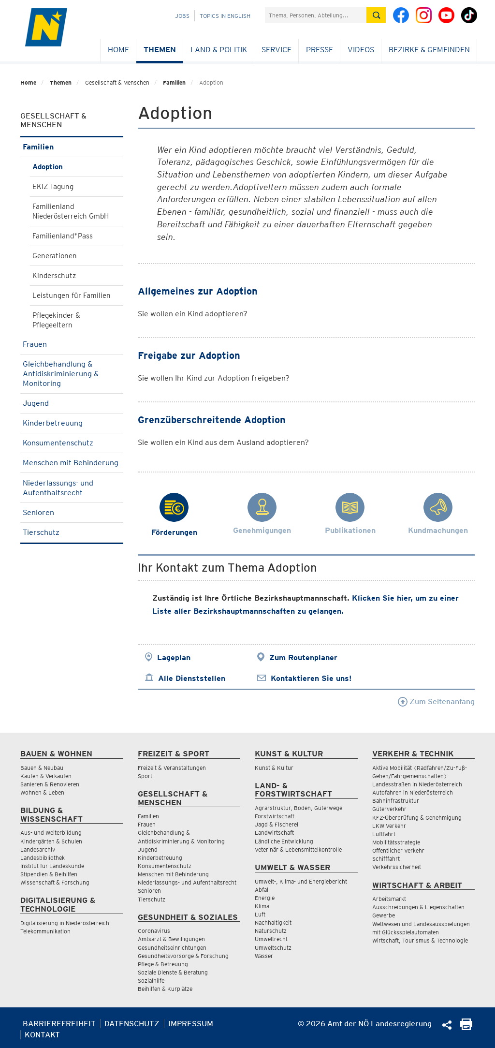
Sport (145, 776)
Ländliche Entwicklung (284, 841)
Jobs (182, 15)
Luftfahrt (383, 834)
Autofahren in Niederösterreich (412, 792)
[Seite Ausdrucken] (466, 1027)
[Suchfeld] (315, 15)
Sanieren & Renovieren (49, 784)
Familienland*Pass (62, 236)
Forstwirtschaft (274, 816)
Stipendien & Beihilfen (48, 874)
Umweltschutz (273, 947)
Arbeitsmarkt (389, 898)
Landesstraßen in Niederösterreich (417, 784)
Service (276, 49)
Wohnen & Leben (42, 792)
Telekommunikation (45, 931)
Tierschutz (72, 532)
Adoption (47, 166)
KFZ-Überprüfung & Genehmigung (417, 817)
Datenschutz (132, 1023)
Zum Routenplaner (303, 657)
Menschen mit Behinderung (72, 465)
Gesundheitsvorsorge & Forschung (183, 955)
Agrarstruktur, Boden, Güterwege (298, 808)
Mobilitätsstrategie (396, 842)
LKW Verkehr (389, 825)
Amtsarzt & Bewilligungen (171, 939)
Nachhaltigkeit (273, 922)
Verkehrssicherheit (396, 867)
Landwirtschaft (274, 832)
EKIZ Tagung (52, 186)
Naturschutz (271, 930)
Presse (319, 49)
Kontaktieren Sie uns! (311, 678)
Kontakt (42, 1034)
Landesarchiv (37, 849)
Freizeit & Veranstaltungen (172, 767)
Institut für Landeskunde (52, 866)
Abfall (262, 889)
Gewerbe (383, 915)
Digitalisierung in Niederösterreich (64, 923)
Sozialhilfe (151, 980)
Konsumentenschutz (72, 442)
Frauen (72, 344)
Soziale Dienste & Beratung (173, 972)
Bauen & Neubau (41, 767)
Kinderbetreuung (72, 423)
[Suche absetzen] (376, 15)
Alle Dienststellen (191, 678)
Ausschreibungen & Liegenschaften (418, 907)
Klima (262, 906)
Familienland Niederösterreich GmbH (70, 211)
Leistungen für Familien (71, 295)
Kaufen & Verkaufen (46, 776)
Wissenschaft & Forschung (54, 882)
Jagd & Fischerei (276, 824)
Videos (361, 49)
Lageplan (173, 657)
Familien (174, 82)
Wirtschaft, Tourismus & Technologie (420, 940)
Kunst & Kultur (274, 767)
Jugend (72, 403)
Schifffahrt (386, 858)
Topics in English (225, 15)
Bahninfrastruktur (395, 800)
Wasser (264, 955)
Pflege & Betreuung (163, 964)
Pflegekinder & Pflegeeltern (56, 320)
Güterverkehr (389, 808)
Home (118, 49)
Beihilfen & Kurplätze (165, 988)
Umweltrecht (271, 939)
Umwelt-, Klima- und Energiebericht (301, 881)
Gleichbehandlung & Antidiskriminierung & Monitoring (72, 373)
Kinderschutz (54, 275)
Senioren (72, 512)
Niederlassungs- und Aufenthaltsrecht (72, 487)
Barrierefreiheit (59, 1023)
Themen (160, 49)
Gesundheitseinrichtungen (172, 947)
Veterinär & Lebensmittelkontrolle (298, 849)
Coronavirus (154, 930)
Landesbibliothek (42, 857)
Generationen (54, 255)
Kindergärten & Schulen (51, 841)
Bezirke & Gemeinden (429, 49)
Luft (260, 914)
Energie (265, 897)
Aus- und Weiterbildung (51, 832)
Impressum (190, 1023)
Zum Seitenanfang (436, 701)
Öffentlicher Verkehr (398, 850)
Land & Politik (218, 49)
